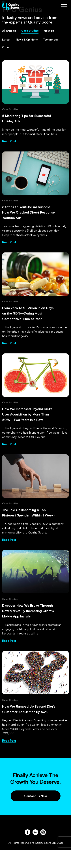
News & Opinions (27, 39)
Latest (6, 39)
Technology (51, 39)
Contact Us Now (35, 796)
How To (49, 30)
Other (6, 47)
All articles (9, 30)
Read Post (9, 141)
